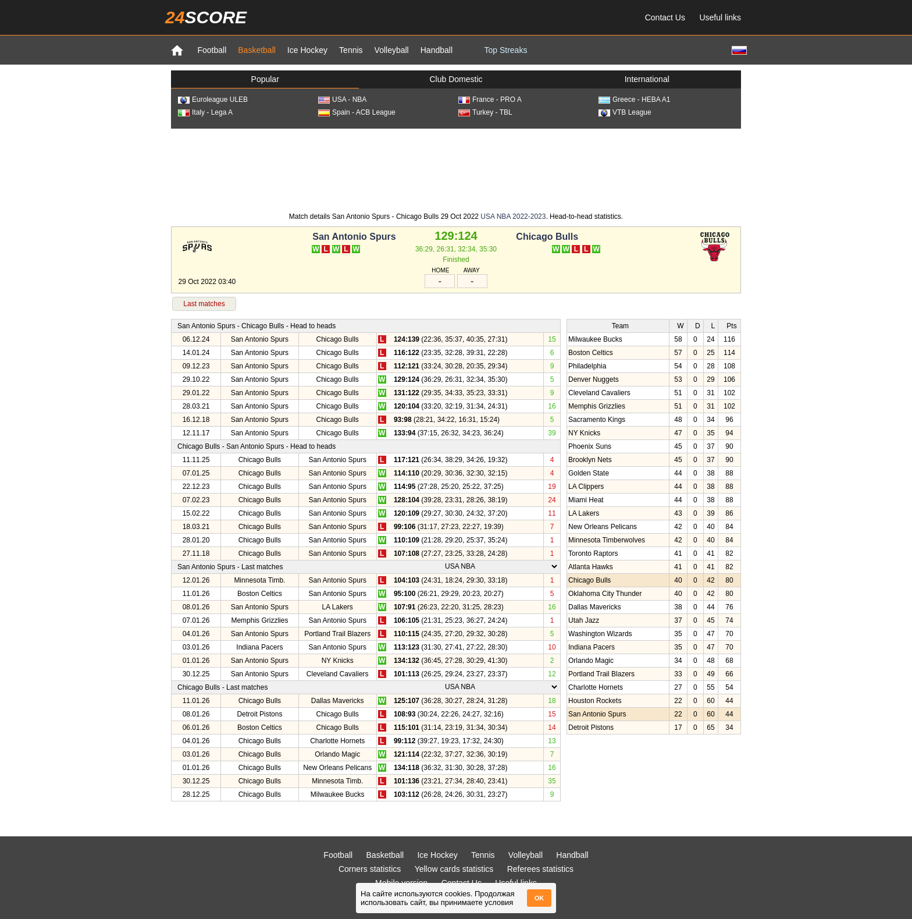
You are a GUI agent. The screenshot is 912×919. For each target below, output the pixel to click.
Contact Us (665, 17)
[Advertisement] (456, 169)
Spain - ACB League (357, 112)
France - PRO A (490, 99)
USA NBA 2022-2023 (513, 216)
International (647, 79)
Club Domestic (455, 79)
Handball (437, 50)
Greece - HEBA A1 (634, 99)
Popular (265, 79)
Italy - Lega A (205, 112)
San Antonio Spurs (354, 237)
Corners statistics (370, 869)
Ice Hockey (307, 50)
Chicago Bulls (547, 237)
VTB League (624, 112)
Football (211, 50)
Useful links (720, 17)
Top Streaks (505, 50)
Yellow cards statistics (454, 869)
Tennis (350, 50)
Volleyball (392, 50)
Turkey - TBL (485, 112)
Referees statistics (540, 869)
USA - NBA (342, 99)
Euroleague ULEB (213, 99)
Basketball (257, 50)
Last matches (204, 304)
